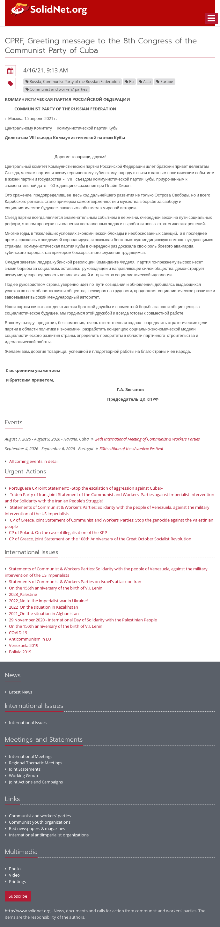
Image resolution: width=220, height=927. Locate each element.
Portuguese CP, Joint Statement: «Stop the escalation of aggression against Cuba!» (84, 488)
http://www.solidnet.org (27, 911)
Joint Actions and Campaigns (34, 782)
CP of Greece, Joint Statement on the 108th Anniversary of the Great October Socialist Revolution (98, 539)
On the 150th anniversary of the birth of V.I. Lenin (53, 626)
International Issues (26, 722)
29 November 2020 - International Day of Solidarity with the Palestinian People (81, 620)
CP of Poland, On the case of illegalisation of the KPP (56, 532)
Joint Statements (22, 769)
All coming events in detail (33, 461)
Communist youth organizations (37, 822)
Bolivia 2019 (18, 652)
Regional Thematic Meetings (33, 763)
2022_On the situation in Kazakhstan (41, 607)
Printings (15, 881)
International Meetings (28, 756)
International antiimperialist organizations (47, 835)
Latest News (18, 692)
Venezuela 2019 (21, 645)
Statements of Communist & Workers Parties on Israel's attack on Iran (73, 581)
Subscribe (18, 896)
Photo (13, 868)
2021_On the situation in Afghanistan (42, 613)
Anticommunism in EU (28, 639)
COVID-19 (16, 632)
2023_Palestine (21, 594)
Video (12, 875)
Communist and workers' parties (38, 816)
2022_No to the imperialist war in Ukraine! (46, 601)
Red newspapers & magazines (35, 828)
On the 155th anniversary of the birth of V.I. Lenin (53, 588)
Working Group (21, 775)
